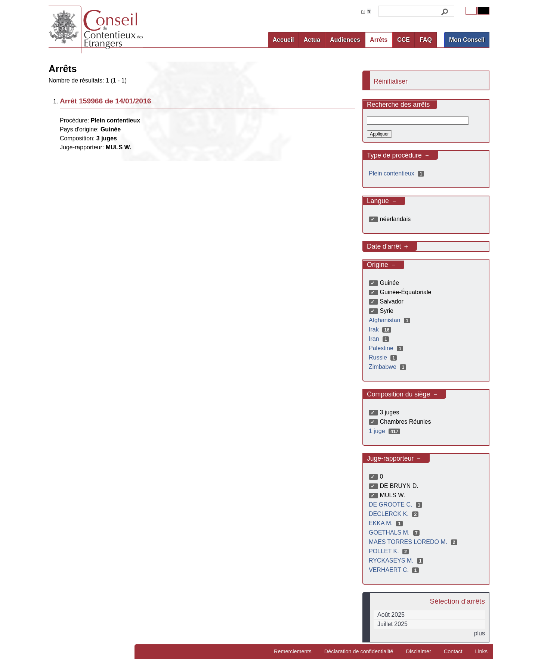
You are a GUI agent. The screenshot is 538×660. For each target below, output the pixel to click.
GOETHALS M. (395, 532)
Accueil (283, 40)
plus (479, 633)
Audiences (345, 40)
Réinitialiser (391, 81)
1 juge (385, 431)
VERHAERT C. (395, 570)
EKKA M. (387, 523)
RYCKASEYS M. (397, 560)
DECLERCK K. (394, 514)
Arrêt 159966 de (105, 101)
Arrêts (378, 40)
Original (471, 10)
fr (369, 11)
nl (363, 11)
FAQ (426, 40)
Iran (380, 339)
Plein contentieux (397, 173)
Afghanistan (390, 320)
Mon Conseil (467, 40)
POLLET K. (390, 551)
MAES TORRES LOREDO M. (414, 542)
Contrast (483, 10)
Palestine (387, 348)
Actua (312, 40)
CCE (403, 40)
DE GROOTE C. (396, 504)
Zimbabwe (388, 367)
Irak (381, 329)
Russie (384, 357)
